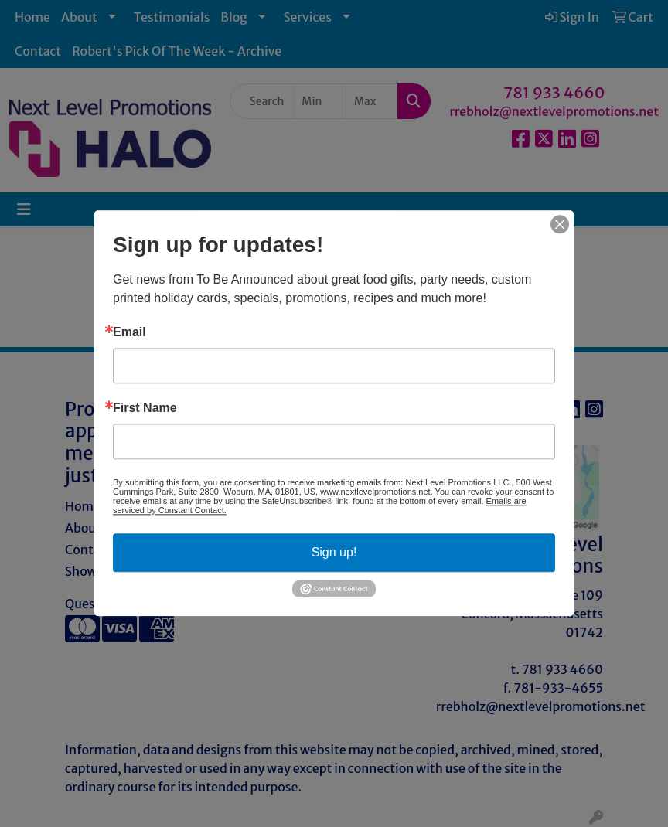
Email (129, 332)
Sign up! (334, 552)
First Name (145, 408)
